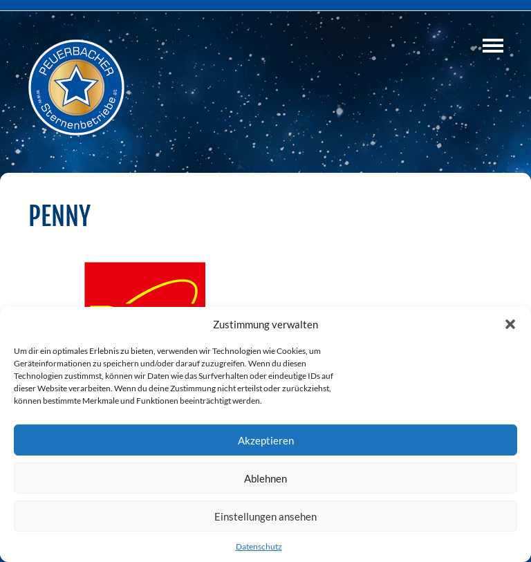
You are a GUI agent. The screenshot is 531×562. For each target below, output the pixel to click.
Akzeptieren (266, 440)
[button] (510, 324)
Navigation (493, 46)
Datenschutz (259, 546)
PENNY (59, 216)
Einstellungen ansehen (265, 516)
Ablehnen (265, 478)
